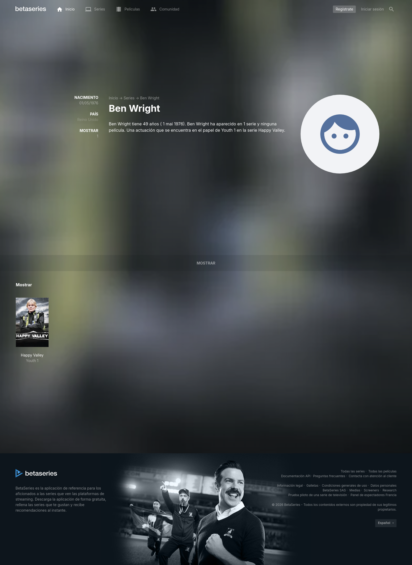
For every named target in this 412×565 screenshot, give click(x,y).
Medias (354, 490)
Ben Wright (149, 98)
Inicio (113, 98)
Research (389, 490)
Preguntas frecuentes (329, 476)
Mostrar (206, 263)
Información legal (290, 485)
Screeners (371, 490)
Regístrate (344, 9)
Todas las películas (382, 471)
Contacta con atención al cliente (372, 476)
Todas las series (353, 471)
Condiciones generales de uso (344, 485)
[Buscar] (391, 9)
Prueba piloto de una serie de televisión (317, 495)
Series (129, 98)
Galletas (312, 485)
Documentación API (296, 476)
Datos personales (383, 485)
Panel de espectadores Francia (373, 495)
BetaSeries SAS (334, 490)
